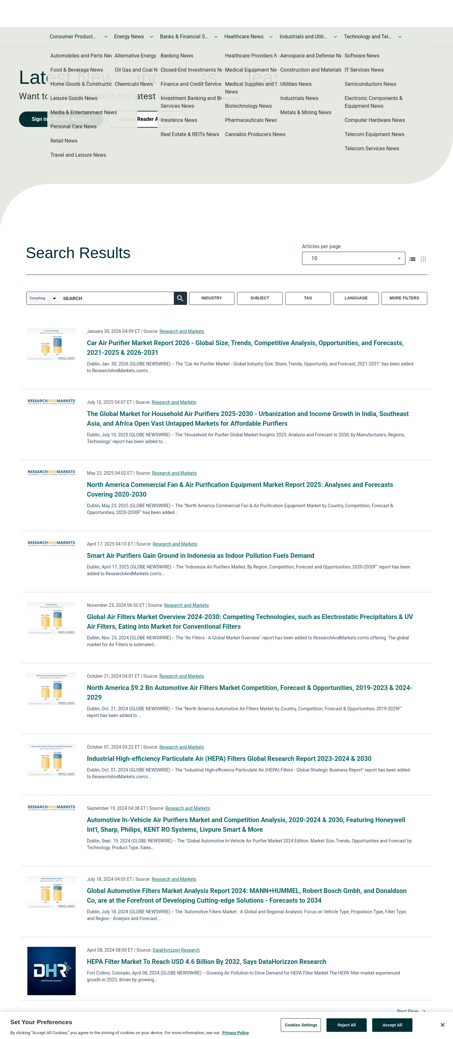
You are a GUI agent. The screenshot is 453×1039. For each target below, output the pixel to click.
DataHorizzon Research (176, 950)
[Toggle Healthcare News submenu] (271, 37)
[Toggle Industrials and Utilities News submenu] (335, 37)
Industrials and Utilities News (303, 37)
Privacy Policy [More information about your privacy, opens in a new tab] (235, 1034)
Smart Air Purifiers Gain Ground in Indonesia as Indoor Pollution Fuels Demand (200, 555)
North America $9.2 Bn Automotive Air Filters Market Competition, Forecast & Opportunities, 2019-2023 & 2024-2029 (249, 692)
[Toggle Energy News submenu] (151, 37)
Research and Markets (181, 331)
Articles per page (321, 246)
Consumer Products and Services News (74, 37)
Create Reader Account (147, 119)
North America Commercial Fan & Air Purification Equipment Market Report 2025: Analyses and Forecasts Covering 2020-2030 (240, 489)
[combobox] (353, 258)
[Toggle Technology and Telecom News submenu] (400, 37)
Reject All (347, 1026)
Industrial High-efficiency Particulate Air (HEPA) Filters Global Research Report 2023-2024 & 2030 (229, 758)
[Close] (443, 1026)
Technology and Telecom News (368, 37)
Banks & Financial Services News (184, 37)
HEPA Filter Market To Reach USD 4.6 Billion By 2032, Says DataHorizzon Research (206, 962)
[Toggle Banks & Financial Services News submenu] (216, 37)
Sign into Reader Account (61, 119)
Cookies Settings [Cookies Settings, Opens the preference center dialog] (301, 1026)
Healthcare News (244, 37)
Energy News (129, 37)
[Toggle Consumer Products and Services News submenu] (106, 37)
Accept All (392, 1026)
